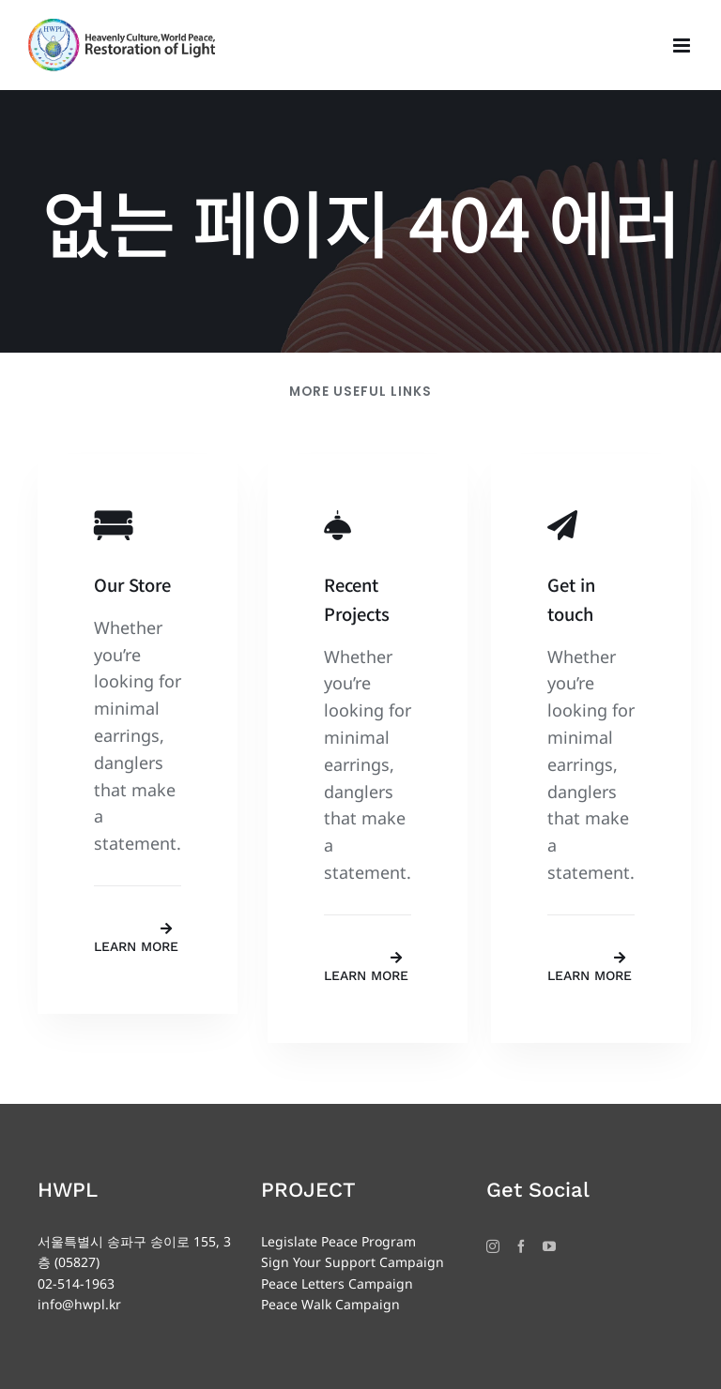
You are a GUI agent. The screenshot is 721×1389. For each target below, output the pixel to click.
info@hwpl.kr (79, 1304)
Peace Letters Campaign (337, 1283)
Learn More (136, 946)
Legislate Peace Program (338, 1241)
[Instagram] (492, 1246)
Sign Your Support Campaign (352, 1262)
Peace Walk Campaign (330, 1304)
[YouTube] (549, 1246)
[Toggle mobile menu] (683, 45)
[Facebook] (521, 1246)
